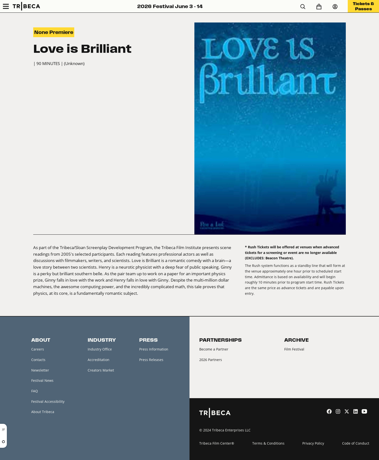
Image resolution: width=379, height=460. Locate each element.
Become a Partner (213, 349)
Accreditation (98, 359)
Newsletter (40, 370)
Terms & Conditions (268, 443)
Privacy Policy (313, 443)
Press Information (153, 349)
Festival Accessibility (47, 401)
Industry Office (100, 349)
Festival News (42, 380)
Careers (37, 349)
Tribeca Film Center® (216, 443)
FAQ (34, 391)
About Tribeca (42, 411)
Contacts (38, 359)
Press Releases (151, 359)
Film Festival (294, 349)
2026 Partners (210, 359)
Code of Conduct (355, 443)
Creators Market (101, 370)
